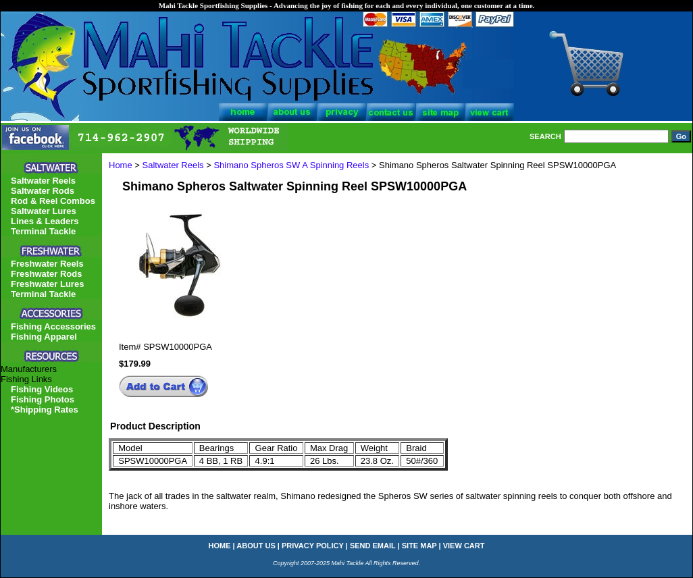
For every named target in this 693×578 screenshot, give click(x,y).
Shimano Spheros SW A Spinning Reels (291, 165)
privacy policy (313, 546)
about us (255, 546)
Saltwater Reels (173, 165)
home (220, 546)
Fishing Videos (42, 389)
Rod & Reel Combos (53, 201)
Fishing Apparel (44, 337)
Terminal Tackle (43, 231)
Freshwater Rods (46, 274)
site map (419, 546)
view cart (464, 546)
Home (120, 165)
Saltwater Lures (43, 211)
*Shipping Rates (44, 409)
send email (373, 546)
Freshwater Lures (47, 284)
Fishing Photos (42, 399)
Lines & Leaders (44, 221)
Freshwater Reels (47, 264)
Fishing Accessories (53, 326)
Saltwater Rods (42, 191)
